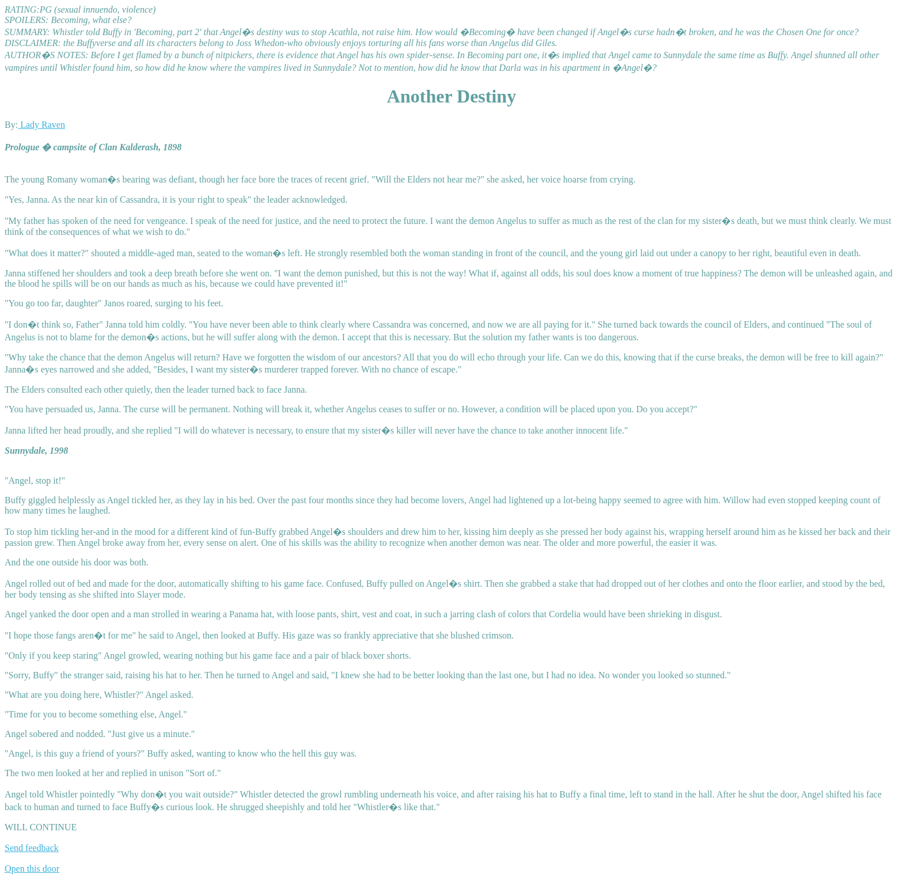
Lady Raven (41, 125)
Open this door (32, 868)
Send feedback (32, 848)
